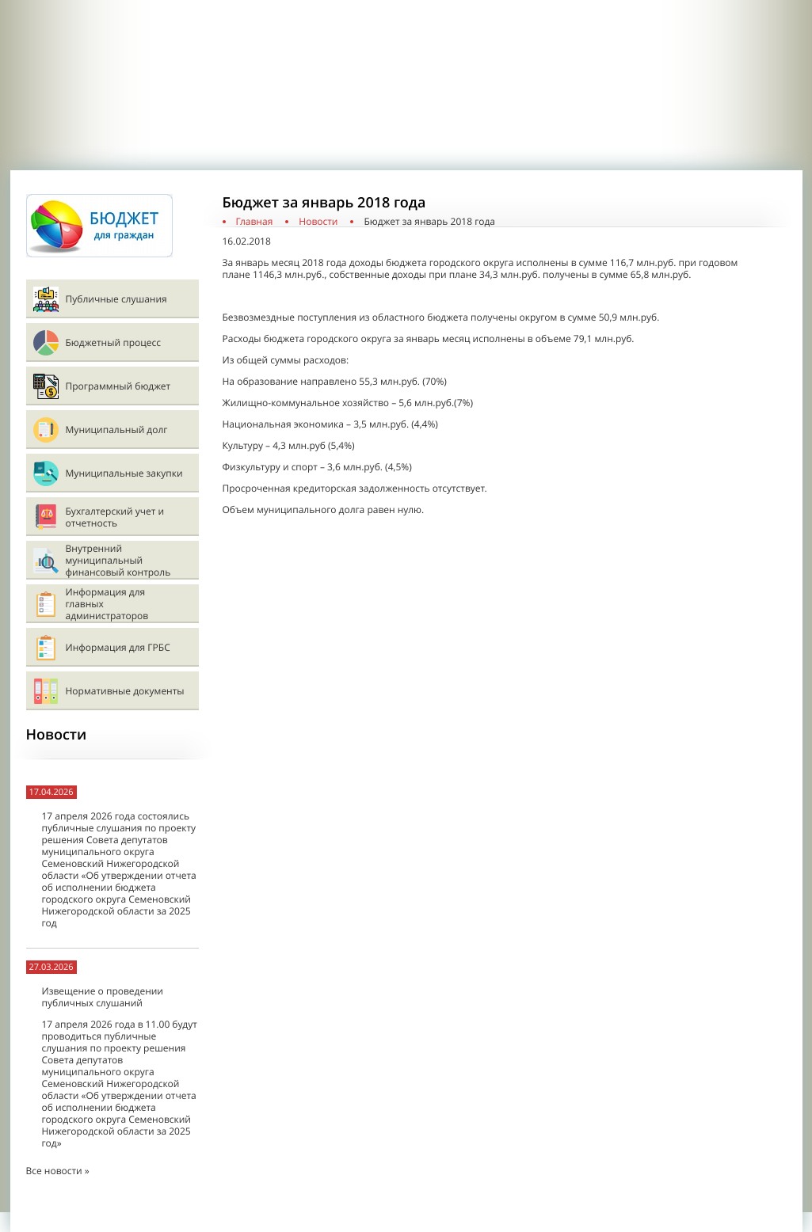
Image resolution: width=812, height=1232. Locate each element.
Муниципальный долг (117, 429)
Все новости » (58, 1170)
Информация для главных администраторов (107, 603)
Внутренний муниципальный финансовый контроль (118, 560)
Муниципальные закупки (124, 473)
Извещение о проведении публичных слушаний (102, 997)
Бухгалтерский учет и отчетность (115, 517)
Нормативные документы (125, 691)
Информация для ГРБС (118, 647)
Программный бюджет (118, 386)
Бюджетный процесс (113, 342)
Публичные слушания (116, 299)
